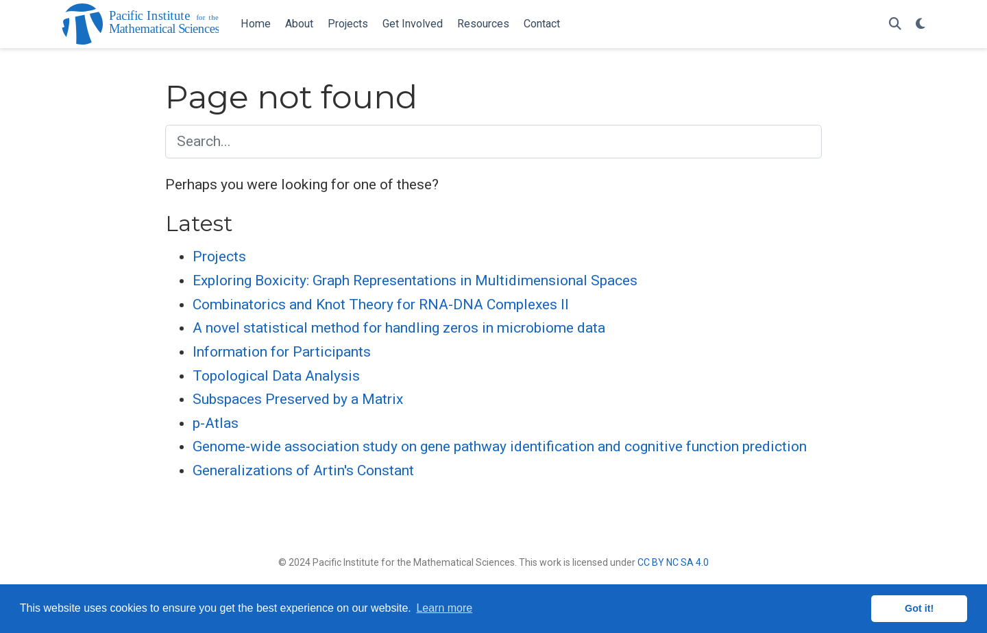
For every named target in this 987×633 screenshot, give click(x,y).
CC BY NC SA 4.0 (673, 562)
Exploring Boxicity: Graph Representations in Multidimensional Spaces (415, 280)
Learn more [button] (444, 608)
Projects (219, 256)
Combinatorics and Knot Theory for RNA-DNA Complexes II (381, 304)
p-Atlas (216, 423)
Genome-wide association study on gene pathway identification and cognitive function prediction (500, 446)
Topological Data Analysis (276, 376)
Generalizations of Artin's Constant (303, 470)
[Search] (895, 24)
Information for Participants (282, 352)
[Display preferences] (920, 24)
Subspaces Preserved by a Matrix (298, 399)
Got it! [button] (919, 608)
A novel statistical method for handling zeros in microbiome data (399, 328)
